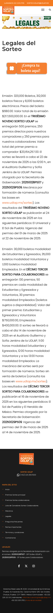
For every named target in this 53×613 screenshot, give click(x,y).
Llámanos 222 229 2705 (14, 3)
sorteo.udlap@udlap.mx (38, 3)
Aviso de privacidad (33, 600)
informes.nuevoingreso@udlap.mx (36, 597)
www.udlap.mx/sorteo (17, 203)
